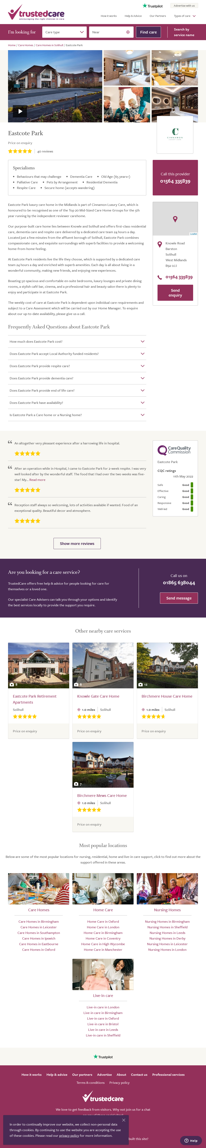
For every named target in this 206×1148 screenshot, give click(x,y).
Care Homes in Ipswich (38, 938)
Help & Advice (133, 16)
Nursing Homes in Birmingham (167, 921)
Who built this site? (134, 1138)
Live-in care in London (103, 1007)
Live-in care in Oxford (103, 1018)
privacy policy (69, 1135)
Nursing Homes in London (167, 949)
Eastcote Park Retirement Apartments (35, 699)
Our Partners (158, 16)
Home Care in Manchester (103, 949)
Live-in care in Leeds (103, 1029)
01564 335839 (175, 180)
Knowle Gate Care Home (98, 696)
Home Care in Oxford (103, 921)
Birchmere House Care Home (167, 696)
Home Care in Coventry (103, 938)
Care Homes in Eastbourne (38, 943)
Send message (179, 598)
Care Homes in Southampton (39, 932)
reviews (45, 151)
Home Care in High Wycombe (103, 943)
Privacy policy (119, 1082)
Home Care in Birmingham (103, 932)
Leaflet (193, 234)
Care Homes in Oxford (38, 949)
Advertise (104, 1074)
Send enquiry (175, 292)
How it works (109, 16)
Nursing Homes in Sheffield (167, 927)
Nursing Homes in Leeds (167, 932)
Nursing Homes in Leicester (167, 943)
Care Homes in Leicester (39, 927)
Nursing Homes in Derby (167, 938)
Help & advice (56, 1074)
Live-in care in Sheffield (103, 1035)
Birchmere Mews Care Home (102, 795)
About (121, 1074)
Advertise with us (184, 5)
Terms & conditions (90, 1082)
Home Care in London (103, 927)
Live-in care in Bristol (103, 1023)
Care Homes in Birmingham (39, 921)
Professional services (168, 1074)
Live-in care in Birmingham (103, 1012)
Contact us (139, 1074)
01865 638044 (179, 582)
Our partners (82, 1074)
